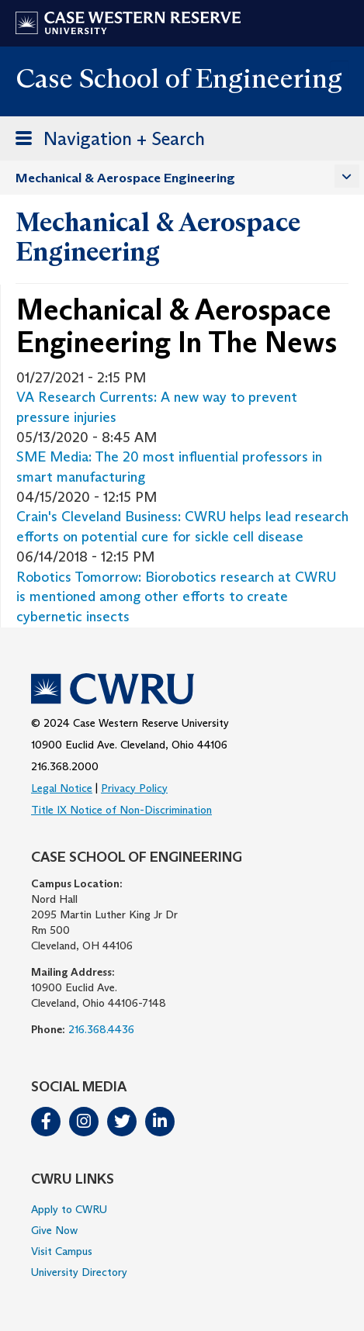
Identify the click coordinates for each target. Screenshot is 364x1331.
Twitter (122, 1121)
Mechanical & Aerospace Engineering (125, 178)
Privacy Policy (134, 788)
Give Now (54, 1230)
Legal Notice (61, 788)
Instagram (84, 1121)
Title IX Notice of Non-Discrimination (121, 810)
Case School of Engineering (179, 78)
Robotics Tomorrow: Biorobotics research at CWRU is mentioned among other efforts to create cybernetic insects (176, 597)
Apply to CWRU (69, 1209)
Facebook (46, 1121)
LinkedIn (160, 1121)
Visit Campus (61, 1251)
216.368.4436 (101, 1029)
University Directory (79, 1272)
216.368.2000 (65, 766)
